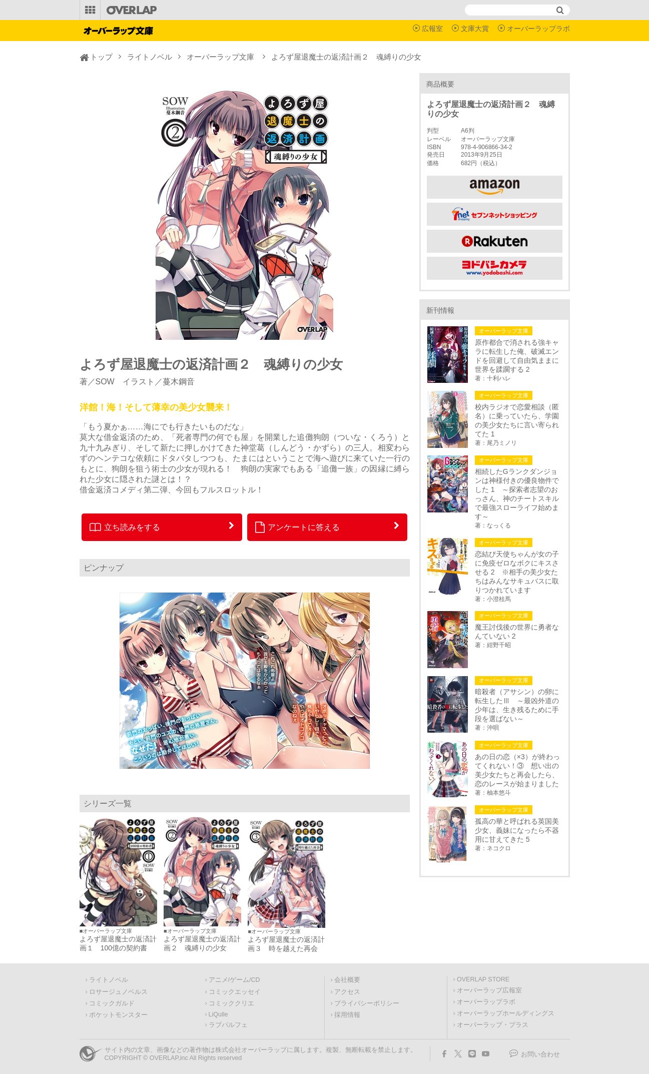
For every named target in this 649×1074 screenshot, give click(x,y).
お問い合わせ (540, 1054)
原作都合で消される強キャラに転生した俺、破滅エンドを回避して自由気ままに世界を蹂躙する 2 (517, 355)
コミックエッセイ (235, 991)
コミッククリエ (231, 1003)
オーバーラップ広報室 (489, 990)
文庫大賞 (475, 29)
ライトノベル (149, 57)
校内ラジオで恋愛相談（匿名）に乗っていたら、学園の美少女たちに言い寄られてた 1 (517, 420)
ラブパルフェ (228, 1024)
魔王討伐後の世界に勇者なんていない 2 (517, 631)
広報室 (432, 29)
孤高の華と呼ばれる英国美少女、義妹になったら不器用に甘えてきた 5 (517, 830)
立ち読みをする (125, 526)
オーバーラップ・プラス (492, 1024)
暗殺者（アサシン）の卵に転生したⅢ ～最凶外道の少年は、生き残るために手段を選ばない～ (517, 705)
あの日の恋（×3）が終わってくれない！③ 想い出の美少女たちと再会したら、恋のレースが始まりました (517, 770)
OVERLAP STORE (483, 979)
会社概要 (347, 979)
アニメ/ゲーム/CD (234, 979)
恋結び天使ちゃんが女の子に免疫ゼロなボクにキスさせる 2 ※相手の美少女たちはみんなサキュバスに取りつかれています (517, 572)
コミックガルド (112, 1003)
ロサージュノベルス (118, 991)
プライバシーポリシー (366, 1003)
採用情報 (347, 1014)
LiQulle (218, 1014)
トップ (101, 57)
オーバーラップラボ (538, 29)
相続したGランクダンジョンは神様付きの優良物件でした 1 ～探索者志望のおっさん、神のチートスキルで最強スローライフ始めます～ (517, 493)
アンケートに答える (297, 526)
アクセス (347, 991)
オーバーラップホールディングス (505, 1013)
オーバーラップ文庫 (220, 57)
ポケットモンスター (118, 1014)
